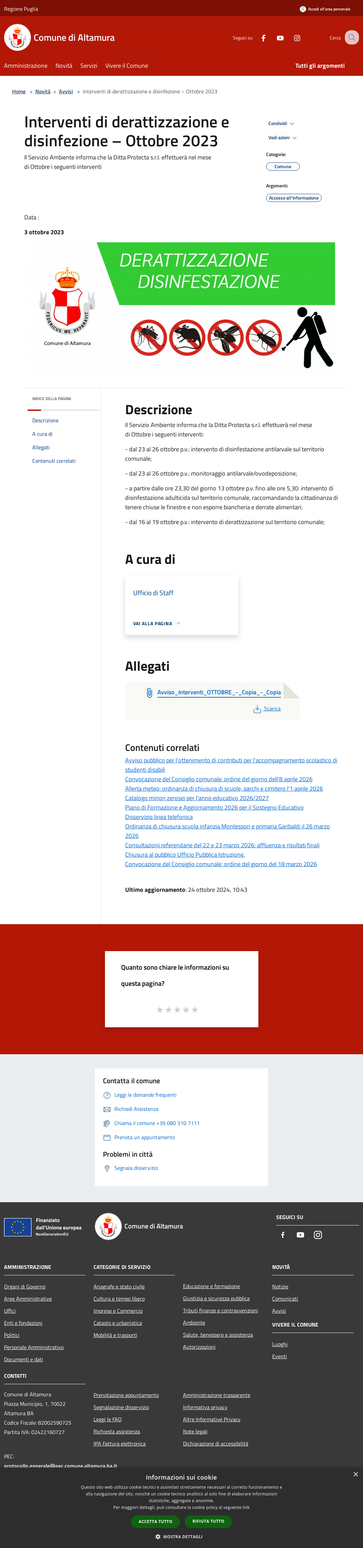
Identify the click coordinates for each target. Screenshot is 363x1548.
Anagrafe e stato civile (119, 1286)
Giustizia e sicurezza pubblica (216, 1298)
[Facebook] (257, 37)
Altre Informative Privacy (212, 1419)
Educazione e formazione (211, 1286)
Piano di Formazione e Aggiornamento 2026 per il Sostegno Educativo (214, 807)
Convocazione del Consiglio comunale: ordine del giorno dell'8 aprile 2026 (219, 779)
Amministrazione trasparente (216, 1395)
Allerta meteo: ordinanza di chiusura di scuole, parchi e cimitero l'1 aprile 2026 (224, 788)
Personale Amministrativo (34, 1347)
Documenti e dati (23, 1359)
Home (19, 91)
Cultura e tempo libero (119, 1299)
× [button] (355, 1474)
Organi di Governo (24, 1286)
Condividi (282, 124)
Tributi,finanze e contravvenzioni (220, 1310)
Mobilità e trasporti (115, 1335)
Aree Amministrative (28, 1299)
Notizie (280, 1286)
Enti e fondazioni (23, 1323)
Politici (12, 1335)
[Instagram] (291, 37)
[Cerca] (351, 37)
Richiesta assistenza (117, 1431)
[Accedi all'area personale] (325, 9)
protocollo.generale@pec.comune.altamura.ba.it (60, 1466)
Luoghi (280, 1344)
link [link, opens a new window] (246, 1507)
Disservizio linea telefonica (159, 816)
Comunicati (285, 1299)
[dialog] (181, 1507)
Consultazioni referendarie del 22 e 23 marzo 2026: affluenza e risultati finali (222, 845)
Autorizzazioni (199, 1347)
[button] (181, 1536)
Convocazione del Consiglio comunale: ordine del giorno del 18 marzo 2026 (221, 864)
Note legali (195, 1431)
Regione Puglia (21, 9)
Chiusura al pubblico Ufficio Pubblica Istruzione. (185, 854)
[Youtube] (274, 37)
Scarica (266, 708)
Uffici (10, 1311)
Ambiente (194, 1322)
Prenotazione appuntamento (126, 1395)
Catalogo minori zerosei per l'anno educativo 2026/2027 (197, 797)
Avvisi (66, 91)
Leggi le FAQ (108, 1419)
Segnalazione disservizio (121, 1407)
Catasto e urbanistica (118, 1323)
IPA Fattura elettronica (120, 1443)
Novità (42, 91)
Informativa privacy (205, 1407)
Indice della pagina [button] (51, 398)
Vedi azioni (283, 138)
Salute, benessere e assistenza (218, 1335)
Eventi (279, 1356)
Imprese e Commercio (118, 1311)
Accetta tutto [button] (155, 1521)
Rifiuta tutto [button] (208, 1521)
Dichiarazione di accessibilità (215, 1443)
